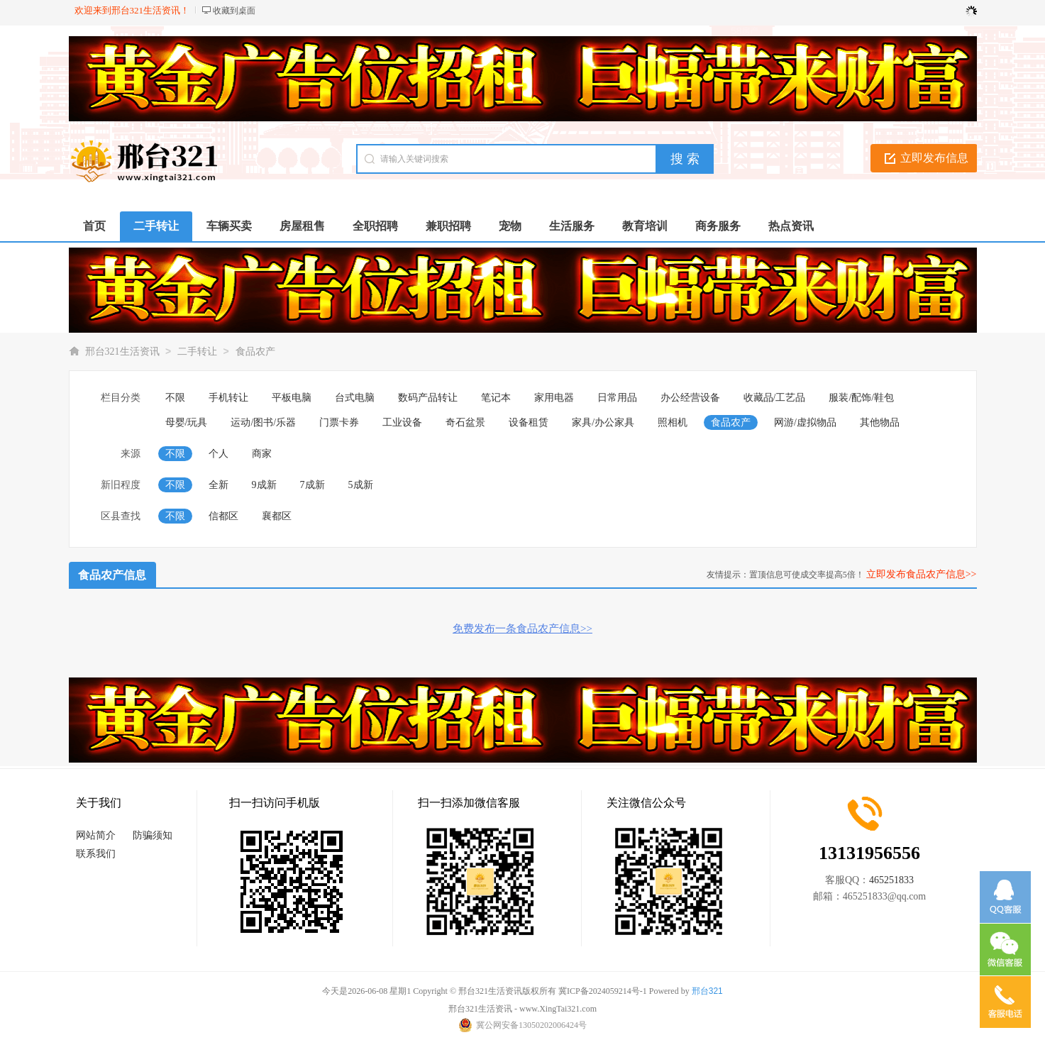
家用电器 (554, 397)
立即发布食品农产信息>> (921, 574)
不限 (175, 397)
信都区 (223, 516)
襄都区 (277, 516)
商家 (262, 453)
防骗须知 (152, 835)
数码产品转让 (428, 397)
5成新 (360, 485)
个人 (218, 453)
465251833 (891, 880)
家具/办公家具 (603, 422)
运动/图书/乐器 (263, 422)
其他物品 (880, 422)
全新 (218, 485)
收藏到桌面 (234, 11)
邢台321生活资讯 (122, 351)
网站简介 (96, 835)
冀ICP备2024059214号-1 (602, 991)
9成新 (264, 485)
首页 (94, 226)
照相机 (672, 422)
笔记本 (496, 397)
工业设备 (402, 422)
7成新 (312, 485)
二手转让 (197, 351)
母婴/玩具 (186, 422)
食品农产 (255, 351)
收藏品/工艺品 (774, 397)
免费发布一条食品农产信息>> (522, 628)
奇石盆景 (465, 422)
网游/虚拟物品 (805, 422)
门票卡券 (339, 422)
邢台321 (707, 991)
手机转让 (228, 397)
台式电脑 (355, 397)
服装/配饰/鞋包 (861, 397)
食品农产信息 (112, 575)
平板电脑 (291, 397)
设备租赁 (528, 422)
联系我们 (96, 853)
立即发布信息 (934, 158)
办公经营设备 (690, 397)
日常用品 (617, 397)
